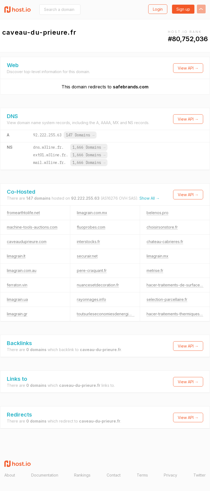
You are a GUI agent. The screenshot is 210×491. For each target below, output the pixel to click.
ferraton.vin (17, 285)
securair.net (87, 256)
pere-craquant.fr (92, 270)
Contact (114, 475)
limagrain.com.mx (92, 212)
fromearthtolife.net (23, 212)
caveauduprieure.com (26, 241)
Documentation (44, 475)
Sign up (183, 9)
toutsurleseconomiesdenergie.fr (106, 314)
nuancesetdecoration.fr (98, 285)
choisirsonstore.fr (162, 227)
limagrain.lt (16, 256)
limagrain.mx (157, 256)
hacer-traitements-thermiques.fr (175, 314)
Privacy (170, 475)
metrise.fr (155, 270)
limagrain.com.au (21, 270)
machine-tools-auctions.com (32, 227)
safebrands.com (130, 86)
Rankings (82, 475)
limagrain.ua (17, 299)
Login (158, 9)
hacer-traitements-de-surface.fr (175, 285)
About (9, 475)
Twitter (199, 475)
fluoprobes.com (91, 227)
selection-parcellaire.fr (167, 299)
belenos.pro (157, 212)
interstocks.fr (88, 241)
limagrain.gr (17, 314)
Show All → (149, 198)
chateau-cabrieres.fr (165, 241)
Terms (142, 475)
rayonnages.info (91, 299)
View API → (188, 68)
